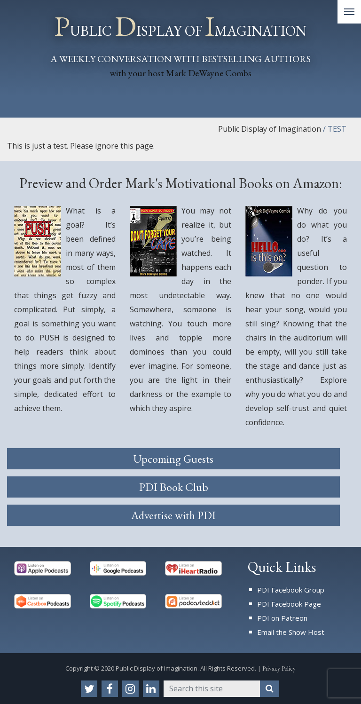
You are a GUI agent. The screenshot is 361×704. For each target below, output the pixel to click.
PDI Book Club (173, 487)
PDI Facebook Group (290, 589)
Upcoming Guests (173, 458)
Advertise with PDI (173, 515)
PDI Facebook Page (289, 604)
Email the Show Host (290, 632)
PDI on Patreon (282, 618)
